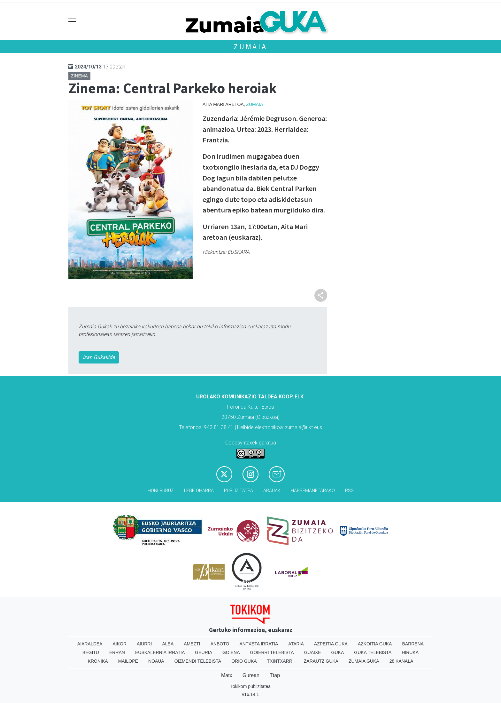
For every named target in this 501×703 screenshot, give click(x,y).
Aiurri (144, 643)
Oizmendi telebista (197, 661)
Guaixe (312, 652)
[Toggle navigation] (72, 21)
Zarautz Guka (321, 661)
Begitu (90, 652)
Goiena (231, 652)
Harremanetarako (313, 490)
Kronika (98, 661)
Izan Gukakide (99, 357)
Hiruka (410, 652)
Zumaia (250, 47)
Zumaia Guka (364, 661)
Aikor (119, 643)
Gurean (251, 675)
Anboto (220, 643)
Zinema (79, 75)
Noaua (156, 661)
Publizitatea (238, 490)
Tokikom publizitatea (250, 686)
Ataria (296, 643)
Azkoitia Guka (375, 643)
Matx (226, 675)
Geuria (203, 652)
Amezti (192, 643)
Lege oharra (199, 490)
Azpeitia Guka (331, 643)
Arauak (272, 490)
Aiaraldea (90, 643)
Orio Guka (244, 661)
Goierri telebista (272, 652)
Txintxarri (280, 661)
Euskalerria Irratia (160, 652)
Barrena (413, 643)
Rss (349, 490)
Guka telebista (372, 652)
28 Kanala (401, 661)
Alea (167, 643)
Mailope (128, 661)
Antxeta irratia (259, 643)
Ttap (275, 675)
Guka (337, 652)
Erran (117, 652)
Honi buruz (161, 490)
